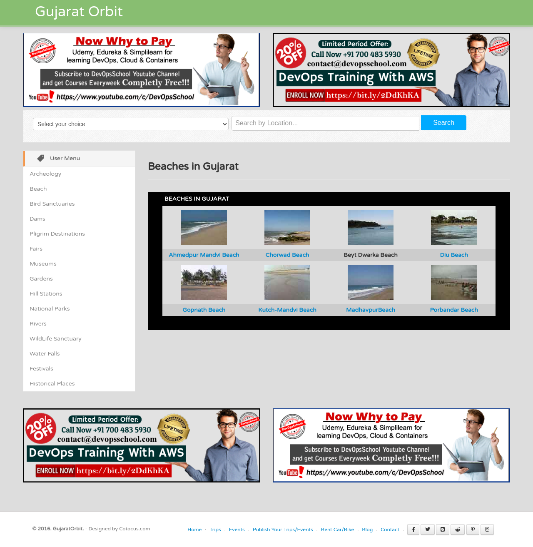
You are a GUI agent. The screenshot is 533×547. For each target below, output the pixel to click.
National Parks (50, 308)
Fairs (36, 248)
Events (237, 529)
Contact (390, 529)
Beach (38, 188)
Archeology (45, 173)
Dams (37, 218)
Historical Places (52, 383)
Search (443, 122)
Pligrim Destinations (57, 233)
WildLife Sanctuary (56, 338)
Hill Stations (46, 293)
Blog (367, 529)
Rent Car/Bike (337, 529)
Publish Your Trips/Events (283, 529)
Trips (215, 529)
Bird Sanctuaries (52, 203)
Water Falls (45, 353)
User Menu (55, 159)
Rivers (38, 323)
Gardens (41, 278)
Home (194, 529)
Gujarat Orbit (79, 11)
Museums (43, 263)
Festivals (41, 368)
